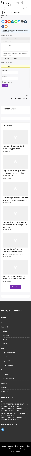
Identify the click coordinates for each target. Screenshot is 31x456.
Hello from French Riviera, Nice (15, 97)
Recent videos (7, 357)
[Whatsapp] (15, 21)
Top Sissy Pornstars (9, 352)
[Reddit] (9, 21)
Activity (5, 331)
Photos (3, 370)
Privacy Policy (15, 451)
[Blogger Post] (22, 21)
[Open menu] (4, 12)
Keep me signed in (8, 82)
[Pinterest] (6, 21)
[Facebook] (2, 25)
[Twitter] (2, 21)
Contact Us (4, 391)
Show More (15, 287)
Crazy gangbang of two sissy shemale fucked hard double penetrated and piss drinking (13, 252)
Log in (10, 12)
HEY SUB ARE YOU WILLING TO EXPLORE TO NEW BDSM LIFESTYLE (14, 414)
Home (3, 323)
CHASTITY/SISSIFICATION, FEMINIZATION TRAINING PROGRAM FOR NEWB (13, 418)
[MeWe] (12, 21)
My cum (3, 402)
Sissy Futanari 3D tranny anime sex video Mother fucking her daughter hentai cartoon (15, 173)
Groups (5, 339)
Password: (4, 76)
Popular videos (7, 361)
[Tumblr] (25, 21)
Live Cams (4, 383)
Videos (3, 348)
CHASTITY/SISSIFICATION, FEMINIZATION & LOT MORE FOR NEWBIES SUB (14, 405)
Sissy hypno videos (8, 365)
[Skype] (19, 21)
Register (17, 12)
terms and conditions (17, 449)
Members (6, 335)
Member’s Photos (8, 378)
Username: (4, 70)
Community (4, 327)
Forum (5, 343)
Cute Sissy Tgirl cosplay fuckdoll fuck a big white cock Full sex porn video (15, 199)
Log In (5, 85)
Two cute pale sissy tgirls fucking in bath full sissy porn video (15, 147)
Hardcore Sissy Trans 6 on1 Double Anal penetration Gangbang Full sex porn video (15, 225)
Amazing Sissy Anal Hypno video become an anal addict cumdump (14, 277)
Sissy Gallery (6, 374)
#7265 (27, 42)
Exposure (4, 387)
